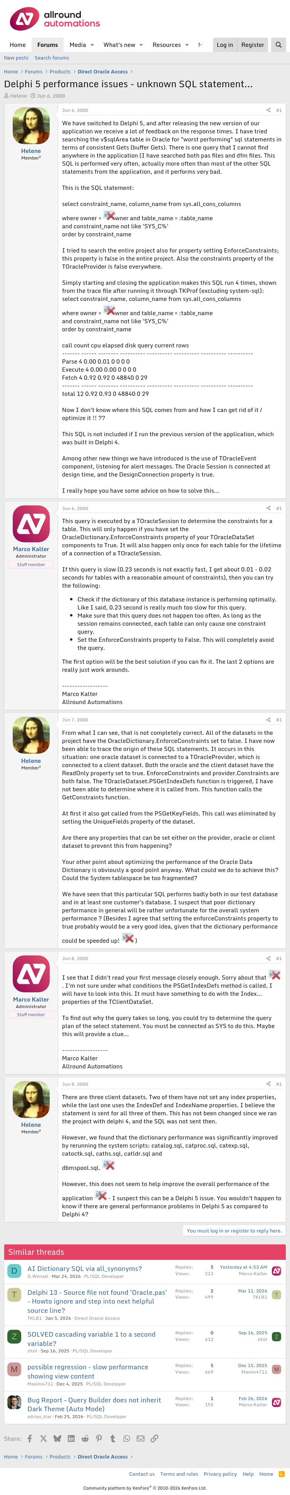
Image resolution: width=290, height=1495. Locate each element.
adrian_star (39, 1416)
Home (18, 44)
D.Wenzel (38, 1276)
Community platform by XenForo (144, 1488)
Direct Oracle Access (97, 1318)
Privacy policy (220, 1474)
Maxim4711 (40, 1383)
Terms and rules (179, 1474)
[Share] (268, 110)
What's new (119, 44)
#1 (279, 110)
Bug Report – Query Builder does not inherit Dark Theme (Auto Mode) (94, 1404)
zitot (32, 1350)
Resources (167, 44)
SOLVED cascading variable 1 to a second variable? (91, 1339)
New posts (16, 57)
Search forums (52, 57)
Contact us (142, 1474)
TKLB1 (34, 1318)
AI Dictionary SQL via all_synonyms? (84, 1268)
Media (77, 44)
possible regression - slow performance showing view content (87, 1371)
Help (248, 1474)
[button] (92, 45)
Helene (18, 95)
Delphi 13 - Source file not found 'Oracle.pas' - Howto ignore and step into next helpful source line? (97, 1301)
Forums (47, 44)
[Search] (278, 45)
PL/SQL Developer (104, 1276)
